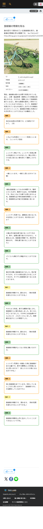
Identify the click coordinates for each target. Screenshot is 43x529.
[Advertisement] (19, 447)
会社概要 (5, 502)
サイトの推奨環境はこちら (20, 502)
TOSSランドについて (9, 494)
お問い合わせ (7, 498)
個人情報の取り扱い (20, 498)
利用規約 (32, 498)
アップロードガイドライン (27, 494)
